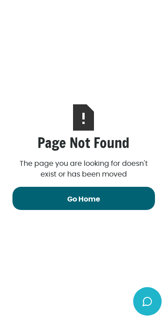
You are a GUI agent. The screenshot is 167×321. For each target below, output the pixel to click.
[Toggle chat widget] (147, 301)
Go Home (83, 199)
